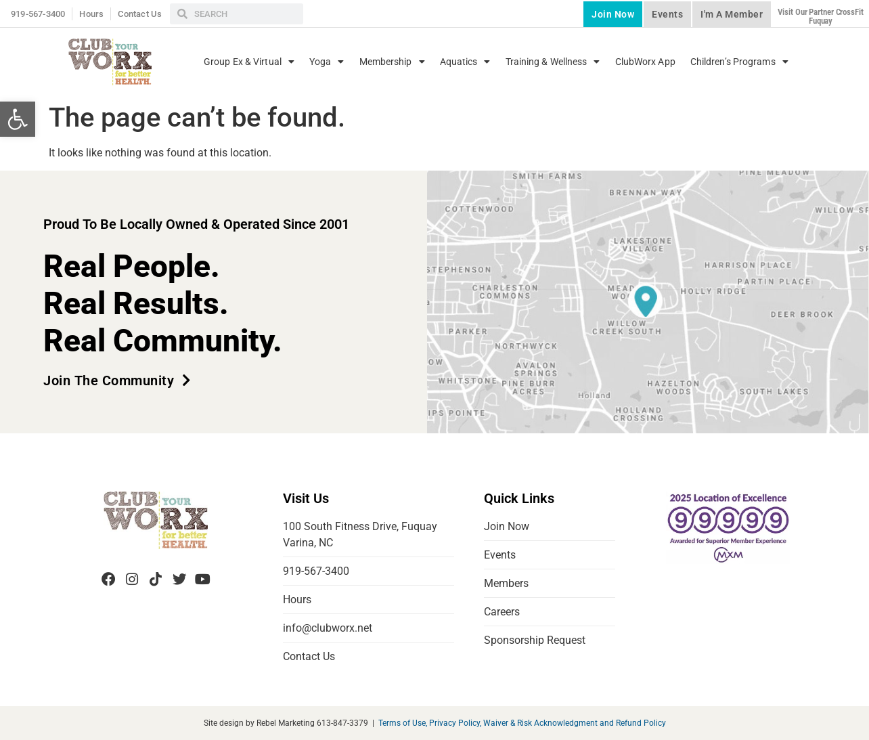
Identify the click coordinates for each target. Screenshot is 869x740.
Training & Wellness (553, 61)
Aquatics (465, 61)
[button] (17, 119)
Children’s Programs (739, 61)
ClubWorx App (645, 61)
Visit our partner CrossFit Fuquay (820, 16)
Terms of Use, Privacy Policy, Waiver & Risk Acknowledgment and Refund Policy (522, 723)
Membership (392, 61)
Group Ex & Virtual (249, 61)
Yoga (326, 61)
